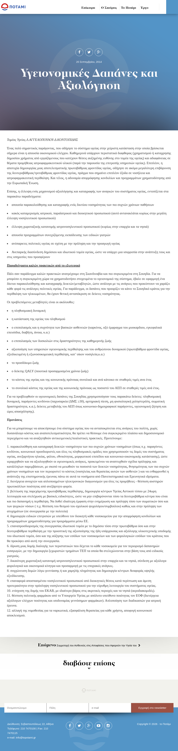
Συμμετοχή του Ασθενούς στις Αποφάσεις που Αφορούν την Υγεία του (87, 645)
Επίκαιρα (88, 8)
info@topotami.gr (26, 737)
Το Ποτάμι (128, 8)
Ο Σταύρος (109, 8)
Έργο (144, 8)
